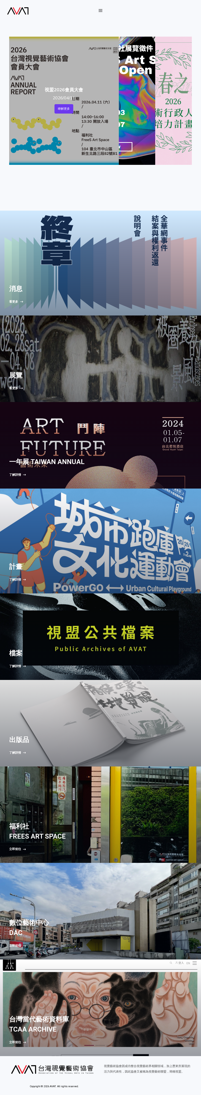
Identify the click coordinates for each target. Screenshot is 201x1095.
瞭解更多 (63, 109)
